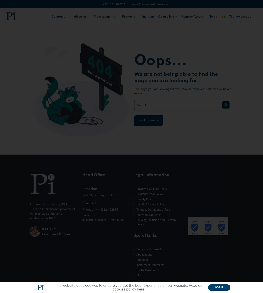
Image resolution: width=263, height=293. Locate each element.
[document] (131, 146)
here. (141, 290)
